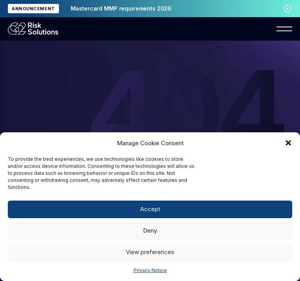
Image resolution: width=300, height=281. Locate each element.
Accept (150, 209)
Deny (150, 230)
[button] (288, 143)
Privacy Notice (150, 270)
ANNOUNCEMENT (33, 8)
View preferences (150, 252)
